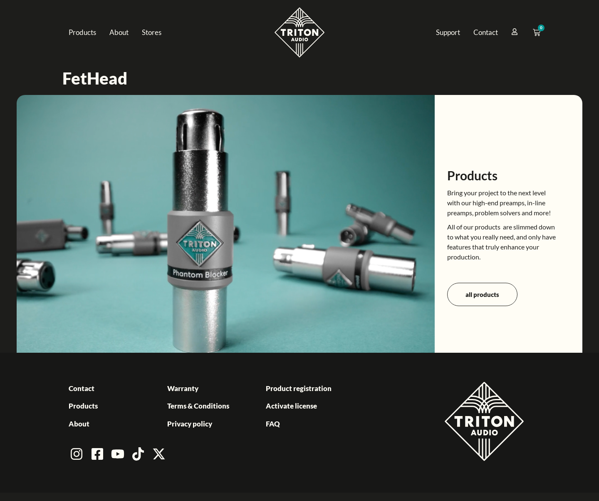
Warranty (182, 388)
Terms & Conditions (198, 405)
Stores (151, 32)
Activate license (291, 405)
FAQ (273, 423)
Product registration (299, 388)
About (119, 32)
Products (82, 32)
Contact (485, 32)
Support (448, 32)
